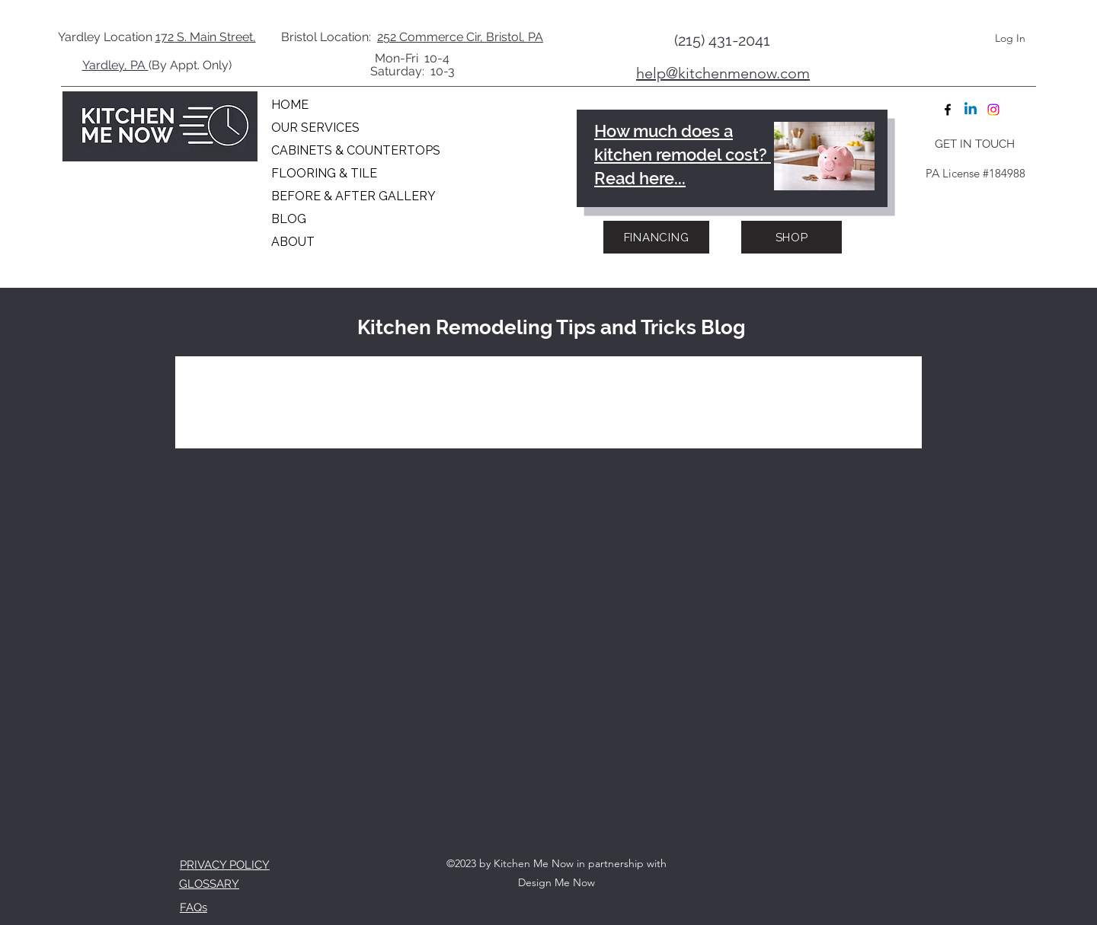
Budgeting (312, 386)
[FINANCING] (656, 237)
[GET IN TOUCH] (974, 144)
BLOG (288, 219)
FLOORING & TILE (324, 173)
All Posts (219, 386)
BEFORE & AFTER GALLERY (351, 196)
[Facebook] (947, 109)
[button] (887, 389)
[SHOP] (791, 237)
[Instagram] (993, 109)
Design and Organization (458, 386)
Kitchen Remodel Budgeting (663, 386)
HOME (290, 104)
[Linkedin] (970, 109)
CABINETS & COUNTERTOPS (351, 150)
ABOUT (293, 241)
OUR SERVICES (315, 127)
